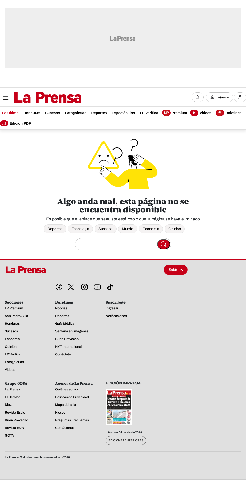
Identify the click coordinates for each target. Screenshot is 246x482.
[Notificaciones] (198, 97)
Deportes (55, 229)
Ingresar (222, 97)
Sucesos (105, 229)
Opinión (174, 229)
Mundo (127, 229)
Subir (176, 270)
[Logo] (36, 98)
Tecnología (80, 229)
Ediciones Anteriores (125, 440)
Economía (151, 229)
